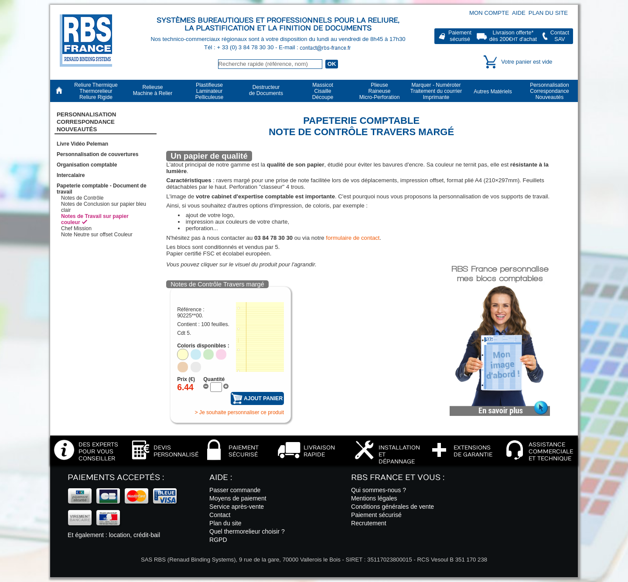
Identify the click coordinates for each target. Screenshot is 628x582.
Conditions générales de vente (392, 506)
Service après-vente (236, 506)
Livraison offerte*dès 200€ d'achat (513, 36)
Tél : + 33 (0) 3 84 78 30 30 (239, 47)
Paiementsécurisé (459, 36)
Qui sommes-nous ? (378, 490)
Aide (519, 13)
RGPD (218, 539)
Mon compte (489, 13)
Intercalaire (71, 175)
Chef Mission (76, 228)
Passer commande (234, 490)
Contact (220, 514)
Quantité (214, 379)
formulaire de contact (352, 238)
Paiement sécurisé (376, 514)
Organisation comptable (87, 165)
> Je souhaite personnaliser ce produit (239, 412)
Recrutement (368, 523)
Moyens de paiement (237, 498)
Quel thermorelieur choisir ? (247, 531)
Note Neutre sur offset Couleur (97, 234)
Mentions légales (374, 498)
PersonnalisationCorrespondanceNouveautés (86, 122)
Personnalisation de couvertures (98, 154)
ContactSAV (559, 36)
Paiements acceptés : (116, 477)
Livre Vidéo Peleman (82, 144)
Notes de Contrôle (82, 198)
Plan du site (548, 13)
